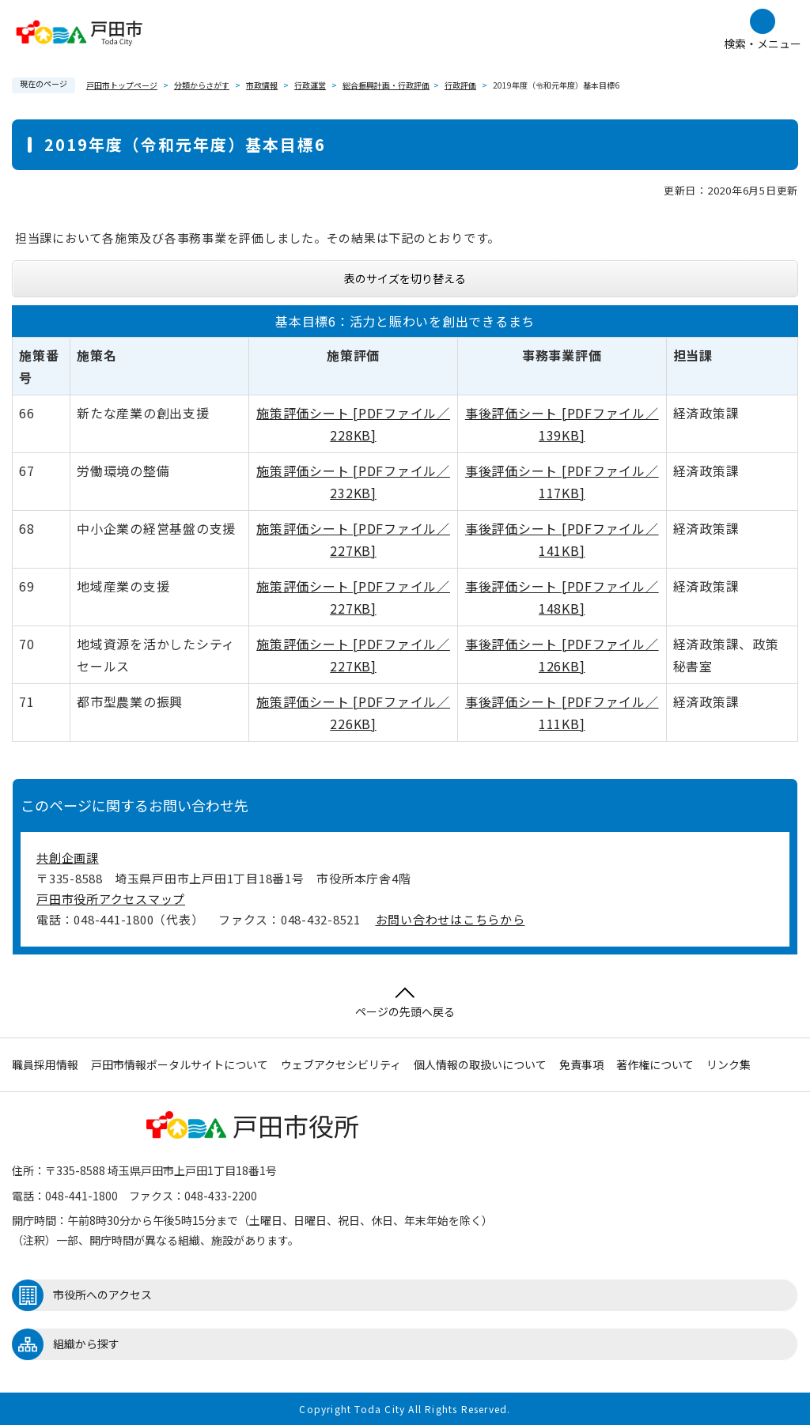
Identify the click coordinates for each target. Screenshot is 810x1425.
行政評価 (460, 85)
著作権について (655, 1064)
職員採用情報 (45, 1064)
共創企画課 (67, 857)
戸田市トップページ (121, 85)
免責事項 (581, 1064)
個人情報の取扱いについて (480, 1064)
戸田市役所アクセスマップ (110, 898)
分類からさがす (201, 85)
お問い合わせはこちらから (450, 919)
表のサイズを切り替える (405, 278)
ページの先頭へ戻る (405, 1003)
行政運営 (310, 85)
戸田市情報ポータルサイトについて (179, 1064)
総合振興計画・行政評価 (386, 85)
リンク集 (728, 1064)
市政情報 (262, 85)
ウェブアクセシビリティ (341, 1064)
